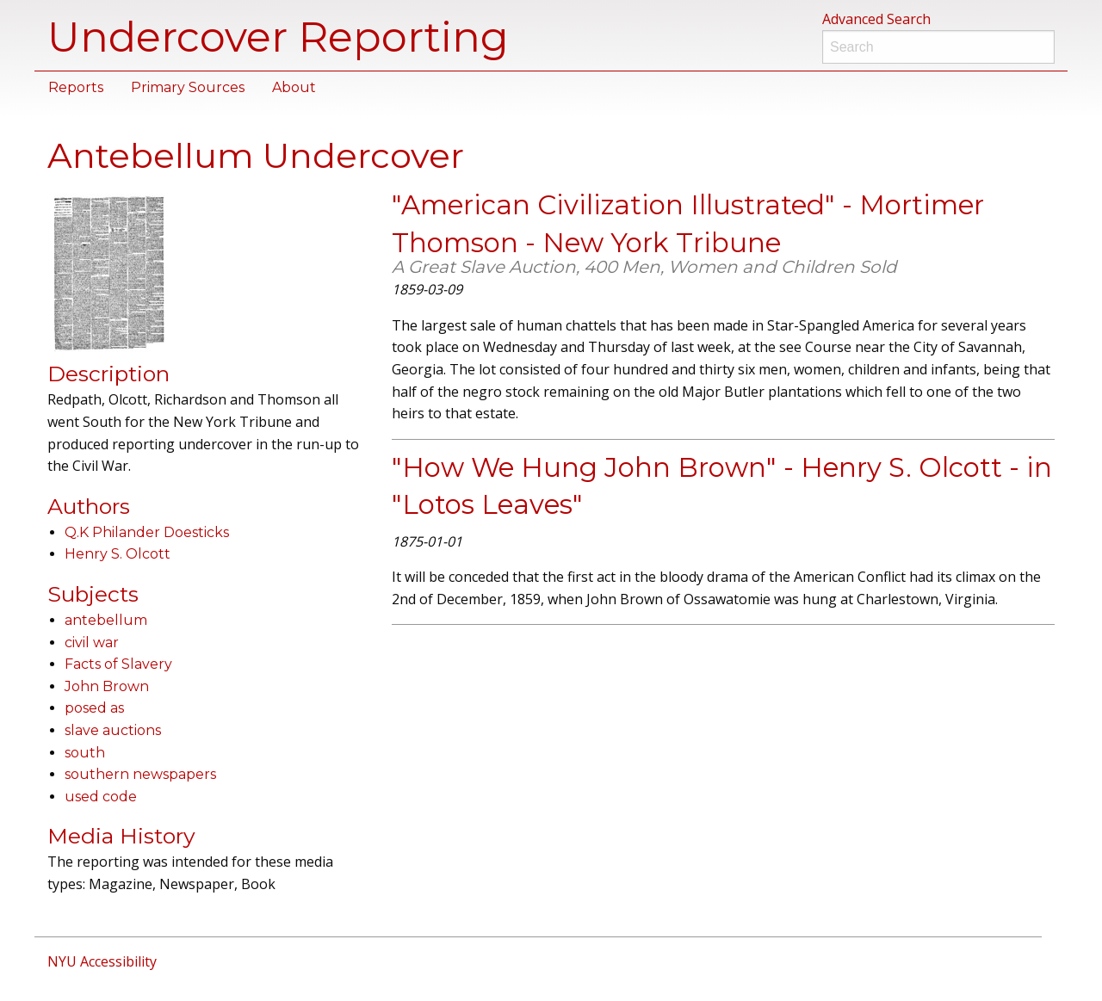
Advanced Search (876, 18)
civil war (92, 642)
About (294, 87)
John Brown (107, 686)
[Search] (938, 47)
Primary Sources (188, 87)
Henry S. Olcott (117, 554)
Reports (75, 87)
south (85, 753)
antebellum (106, 620)
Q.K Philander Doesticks (147, 532)
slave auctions (113, 730)
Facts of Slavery (118, 664)
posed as (94, 708)
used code (101, 796)
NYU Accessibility (102, 961)
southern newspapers (140, 774)
